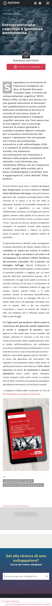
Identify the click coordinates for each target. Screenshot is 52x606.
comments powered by (16, 506)
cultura (29, 485)
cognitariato (28, 481)
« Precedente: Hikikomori (10, 601)
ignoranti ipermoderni (12, 481)
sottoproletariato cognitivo (14, 485)
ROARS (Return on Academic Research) (21, 394)
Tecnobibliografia (11, 14)
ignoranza (39, 485)
